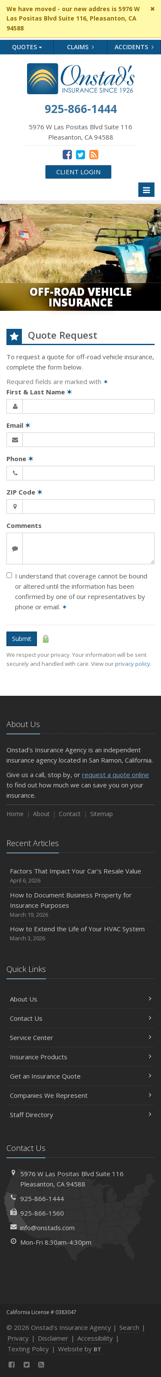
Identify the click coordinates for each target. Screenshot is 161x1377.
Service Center (80, 1037)
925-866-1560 (42, 1213)
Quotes (27, 47)
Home (15, 814)
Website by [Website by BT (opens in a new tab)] (79, 1348)
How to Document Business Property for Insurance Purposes (80, 905)
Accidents (134, 47)
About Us (80, 999)
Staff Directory (80, 1114)
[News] (93, 154)
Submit (21, 639)
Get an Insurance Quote (80, 1076)
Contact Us (80, 1018)
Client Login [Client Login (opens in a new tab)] (78, 171)
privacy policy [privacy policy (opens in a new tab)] (132, 664)
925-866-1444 (42, 1198)
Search (129, 1327)
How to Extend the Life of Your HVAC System (80, 933)
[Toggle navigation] (146, 189)
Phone (19, 458)
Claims (80, 47)
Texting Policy (28, 1348)
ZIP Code (24, 492)
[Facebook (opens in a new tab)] (67, 154)
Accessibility (95, 1338)
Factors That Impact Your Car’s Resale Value (80, 876)
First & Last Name (39, 391)
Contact (70, 814)
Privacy (18, 1338)
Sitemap (101, 814)
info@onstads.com (47, 1227)
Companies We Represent (80, 1095)
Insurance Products (80, 1056)
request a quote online (115, 774)
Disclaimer (53, 1338)
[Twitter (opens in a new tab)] (80, 154)
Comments (24, 525)
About (41, 814)
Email (18, 425)
